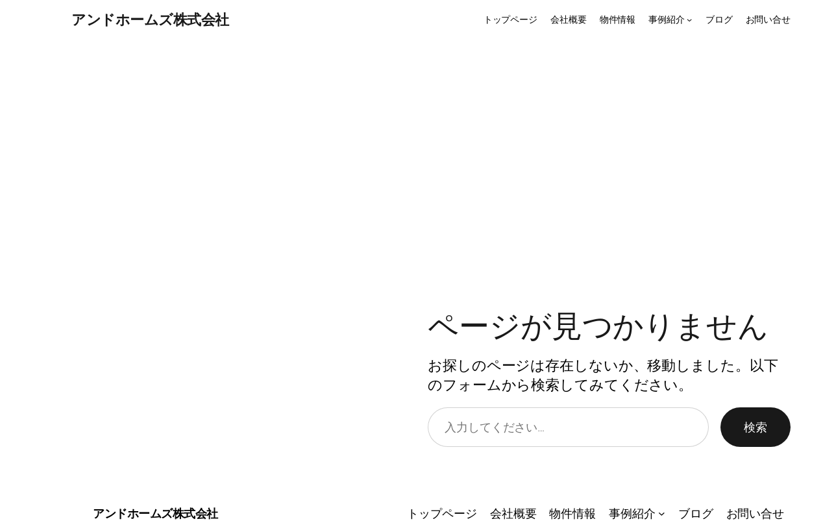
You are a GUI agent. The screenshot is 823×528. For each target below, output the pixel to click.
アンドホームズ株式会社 (150, 19)
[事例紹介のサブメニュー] (689, 19)
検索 (755, 427)
